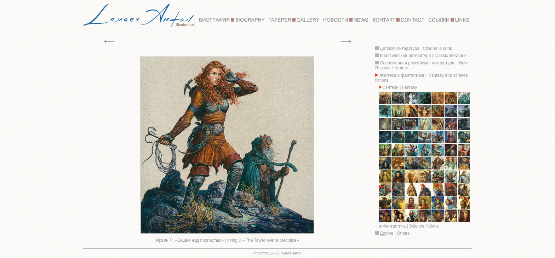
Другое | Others (395, 233)
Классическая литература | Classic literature (422, 55)
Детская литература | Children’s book (415, 48)
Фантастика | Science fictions (411, 226)
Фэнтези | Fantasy (399, 87)
